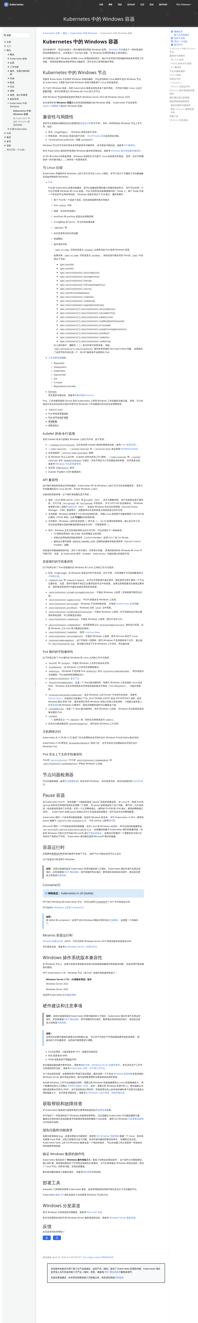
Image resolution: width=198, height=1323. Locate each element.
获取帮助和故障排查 (179, 101)
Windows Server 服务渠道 (122, 1217)
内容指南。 (120, 1277)
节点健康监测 (71, 781)
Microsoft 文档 (94, 1212)
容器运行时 (175, 78)
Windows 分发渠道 (179, 120)
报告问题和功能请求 (180, 105)
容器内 (56, 704)
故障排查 (102, 1110)
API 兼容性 (176, 67)
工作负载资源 (54, 357)
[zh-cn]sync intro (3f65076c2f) (98, 1257)
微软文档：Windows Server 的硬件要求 (100, 1064)
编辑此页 (177, 31)
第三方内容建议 (181, 34)
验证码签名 (96, 833)
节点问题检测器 (177, 71)
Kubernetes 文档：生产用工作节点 (87, 1068)
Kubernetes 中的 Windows (83, 33)
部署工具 (174, 116)
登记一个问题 (179, 41)
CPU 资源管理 (128, 444)
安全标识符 (71, 506)
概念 (65, 33)
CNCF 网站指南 (71, 871)
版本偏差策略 (69, 994)
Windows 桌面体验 (123, 1073)
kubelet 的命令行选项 (181, 63)
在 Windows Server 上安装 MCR (81, 946)
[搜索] (16, 35)
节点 (60, 96)
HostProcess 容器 (96, 135)
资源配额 (52, 421)
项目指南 (87, 1171)
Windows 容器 (116, 49)
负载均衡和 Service (84, 395)
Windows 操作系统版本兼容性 (182, 92)
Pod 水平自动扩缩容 (58, 417)
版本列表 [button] (163, 4)
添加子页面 (178, 38)
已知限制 (113, 920)
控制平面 (47, 91)
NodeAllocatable (129, 448)
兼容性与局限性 (177, 55)
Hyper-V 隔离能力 (52, 105)
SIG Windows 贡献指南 (107, 1135)
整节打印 (177, 44)
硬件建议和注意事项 (179, 97)
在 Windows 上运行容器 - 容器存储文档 (105, 1092)
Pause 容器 (175, 74)
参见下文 (75, 678)
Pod (67, 82)
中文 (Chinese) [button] (183, 4)
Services (52, 391)
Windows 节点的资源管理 (68, 463)
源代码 (111, 820)
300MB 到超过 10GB (78, 1085)
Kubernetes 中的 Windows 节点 (182, 50)
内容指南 (61, 875)
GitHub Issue (55, 698)
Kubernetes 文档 (51, 33)
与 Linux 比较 (177, 59)
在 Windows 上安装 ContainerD (67, 907)
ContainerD (176, 82)
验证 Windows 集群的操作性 (182, 111)
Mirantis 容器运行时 (180, 86)
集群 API (59, 1194)
